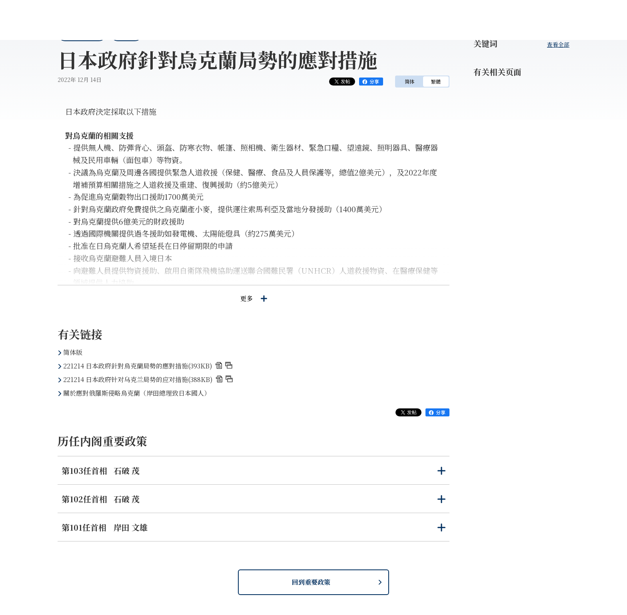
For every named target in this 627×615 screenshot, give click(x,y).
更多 (253, 298)
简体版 (72, 352)
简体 (409, 81)
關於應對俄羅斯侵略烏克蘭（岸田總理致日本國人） (136, 393)
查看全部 (558, 44)
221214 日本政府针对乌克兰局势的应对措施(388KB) (148, 379)
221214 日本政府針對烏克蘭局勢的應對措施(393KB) (147, 365)
